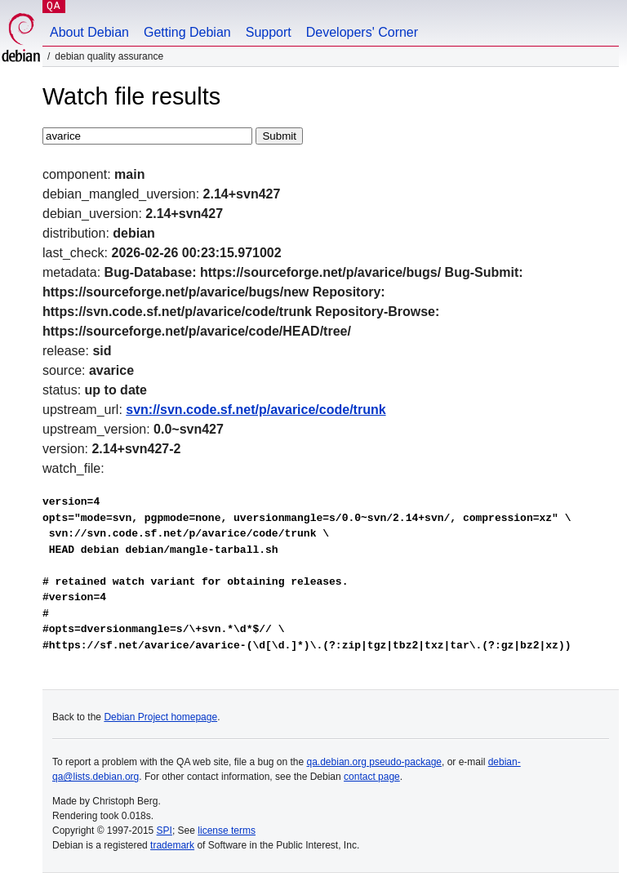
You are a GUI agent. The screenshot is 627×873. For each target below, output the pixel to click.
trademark (172, 845)
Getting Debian (187, 32)
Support (268, 32)
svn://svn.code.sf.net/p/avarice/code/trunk (255, 409)
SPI (164, 830)
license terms (227, 830)
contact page (372, 776)
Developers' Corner (362, 32)
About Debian (89, 32)
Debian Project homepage (160, 717)
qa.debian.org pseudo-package (374, 762)
